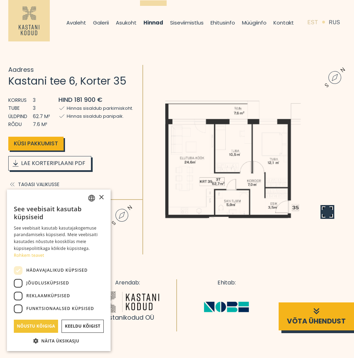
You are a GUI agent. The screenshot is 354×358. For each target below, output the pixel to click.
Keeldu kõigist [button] (83, 326)
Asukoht (126, 22)
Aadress (21, 69)
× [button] (101, 197)
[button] (59, 340)
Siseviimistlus (187, 22)
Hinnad (153, 22)
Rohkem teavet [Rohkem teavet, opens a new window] (29, 255)
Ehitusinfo (223, 22)
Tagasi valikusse (33, 184)
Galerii (101, 22)
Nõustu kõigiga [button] (36, 326)
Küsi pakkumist (36, 143)
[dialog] (59, 270)
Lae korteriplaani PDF (48, 163)
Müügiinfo (254, 22)
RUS (334, 22)
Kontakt (283, 22)
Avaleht (76, 22)
